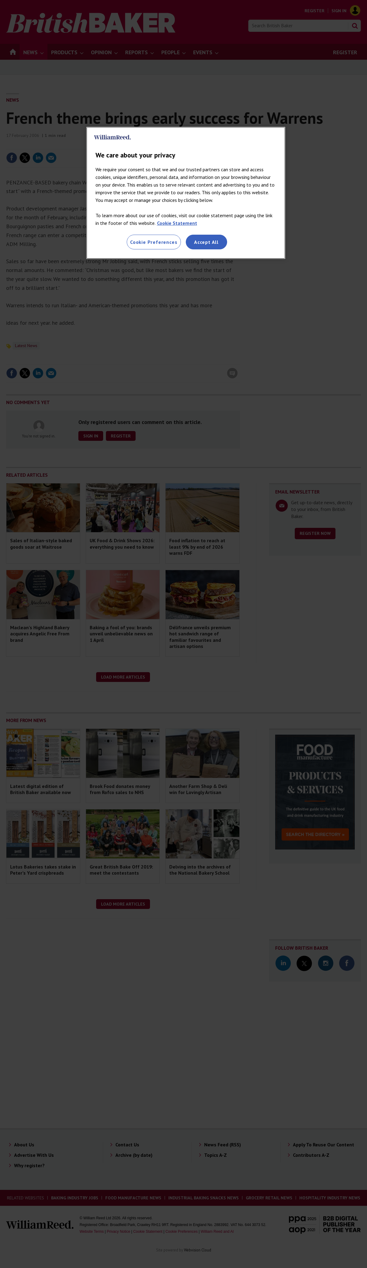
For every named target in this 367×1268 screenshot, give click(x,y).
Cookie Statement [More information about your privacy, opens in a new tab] (177, 223)
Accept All (206, 242)
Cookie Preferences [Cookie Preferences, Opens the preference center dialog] (153, 242)
